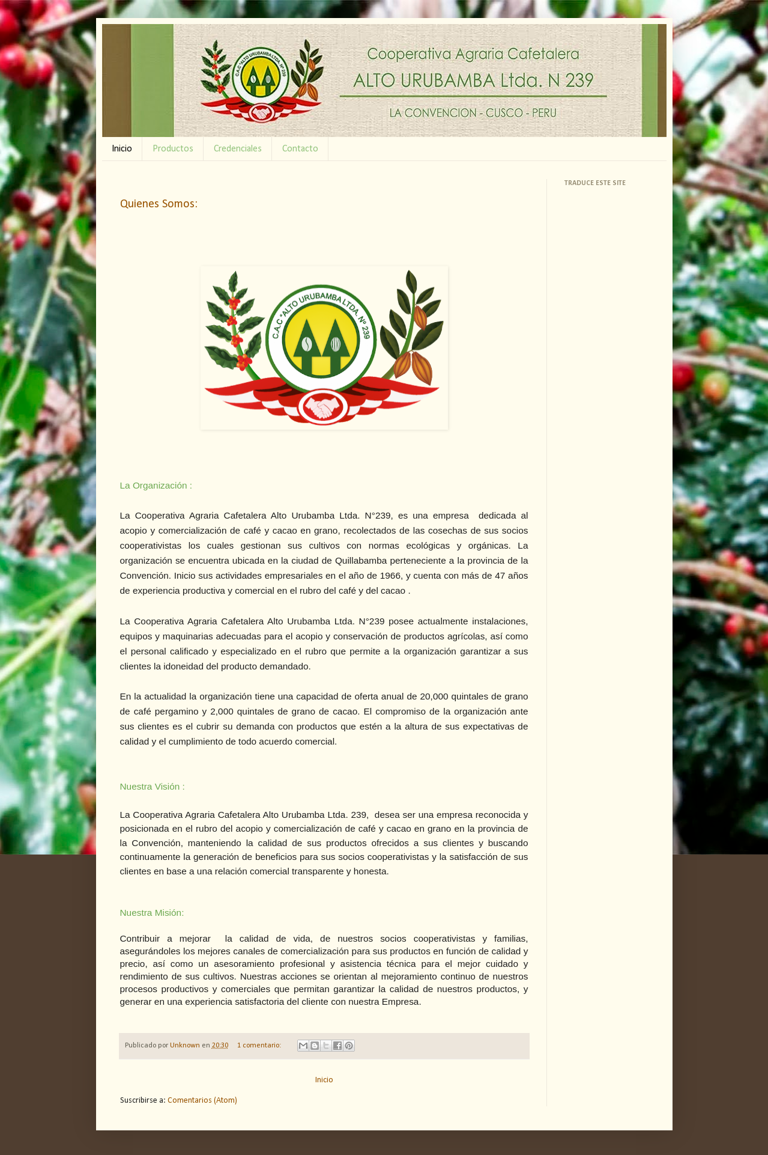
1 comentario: (260, 1045)
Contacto (300, 149)
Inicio (122, 149)
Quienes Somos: (159, 204)
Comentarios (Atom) (202, 1100)
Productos (173, 149)
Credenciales (238, 149)
